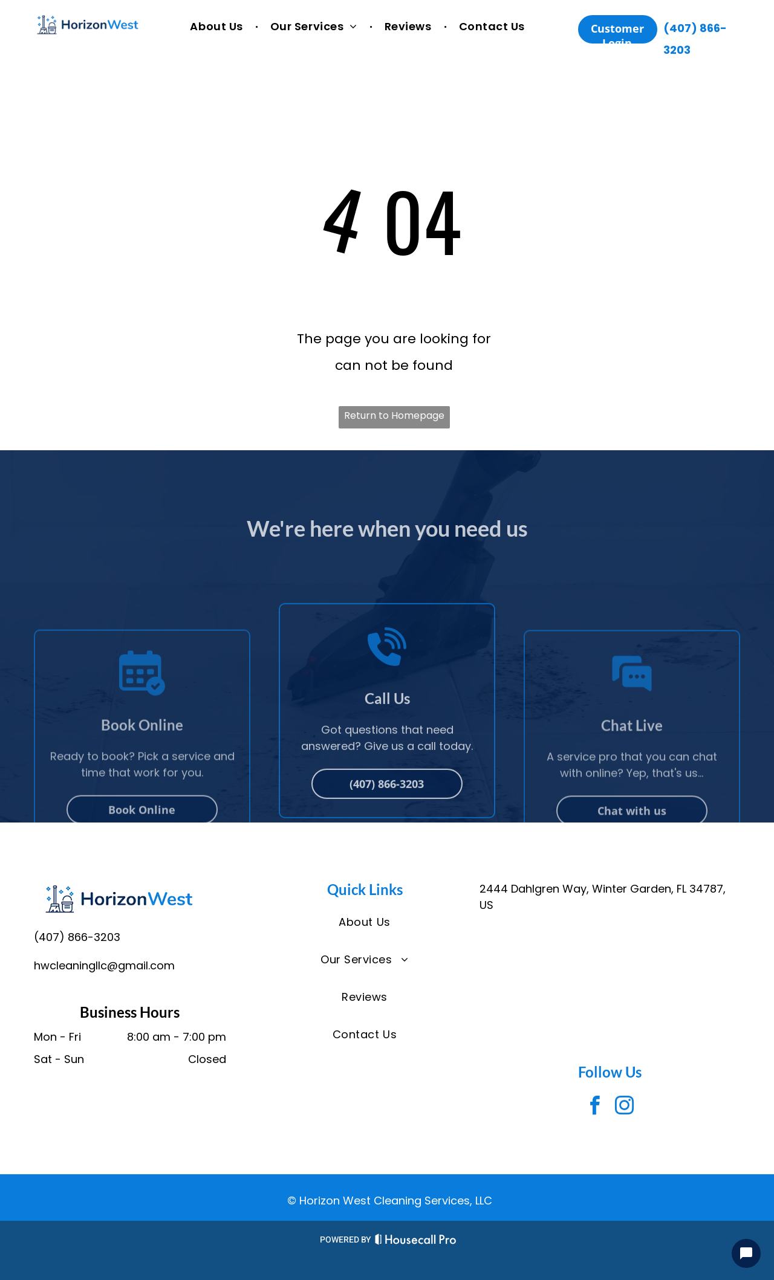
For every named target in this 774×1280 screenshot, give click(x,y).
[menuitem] (218, 27)
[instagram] (625, 1107)
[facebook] (595, 1107)
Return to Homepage (394, 415)
